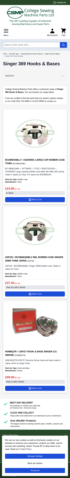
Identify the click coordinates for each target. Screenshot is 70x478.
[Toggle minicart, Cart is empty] (63, 32)
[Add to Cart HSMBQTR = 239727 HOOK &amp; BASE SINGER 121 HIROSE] (35, 388)
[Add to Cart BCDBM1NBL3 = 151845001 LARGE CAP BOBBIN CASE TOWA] (35, 199)
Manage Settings (34, 456)
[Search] (63, 45)
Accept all (35, 470)
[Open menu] (6, 32)
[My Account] (52, 32)
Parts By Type (14, 54)
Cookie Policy (25, 449)
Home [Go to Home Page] (5, 54)
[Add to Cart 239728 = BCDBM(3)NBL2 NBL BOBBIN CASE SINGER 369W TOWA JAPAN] (35, 293)
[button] (35, 75)
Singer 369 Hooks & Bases (14, 56)
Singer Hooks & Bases (52, 54)
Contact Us (59, 2)
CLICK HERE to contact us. (44, 101)
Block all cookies (35, 463)
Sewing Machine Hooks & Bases (31, 54)
